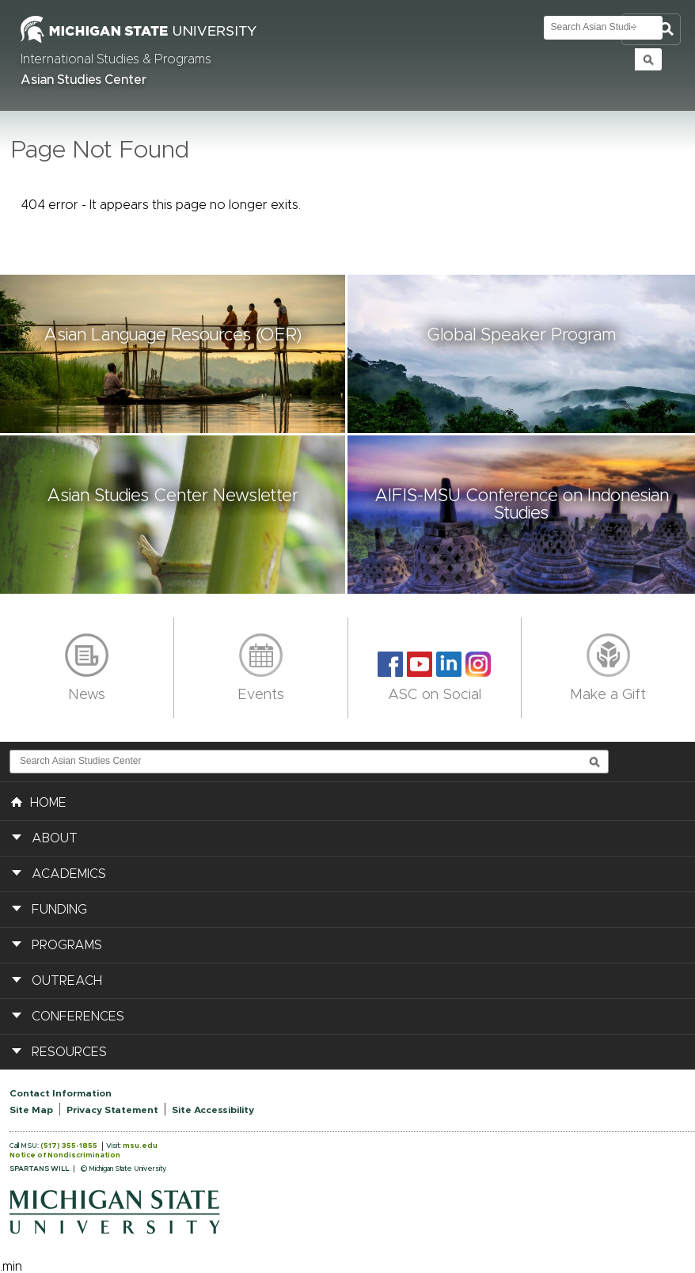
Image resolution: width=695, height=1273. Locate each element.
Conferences (78, 1016)
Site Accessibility (213, 1110)
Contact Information (60, 1093)
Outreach (67, 981)
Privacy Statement (112, 1110)
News (86, 695)
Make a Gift (608, 695)
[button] (174, 354)
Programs (67, 945)
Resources (69, 1052)
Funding (59, 909)
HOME (38, 801)
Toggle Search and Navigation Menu (651, 29)
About (55, 838)
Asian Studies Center (83, 80)
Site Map (31, 1110)
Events (260, 695)
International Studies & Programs (116, 59)
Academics (69, 874)
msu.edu (140, 1146)
